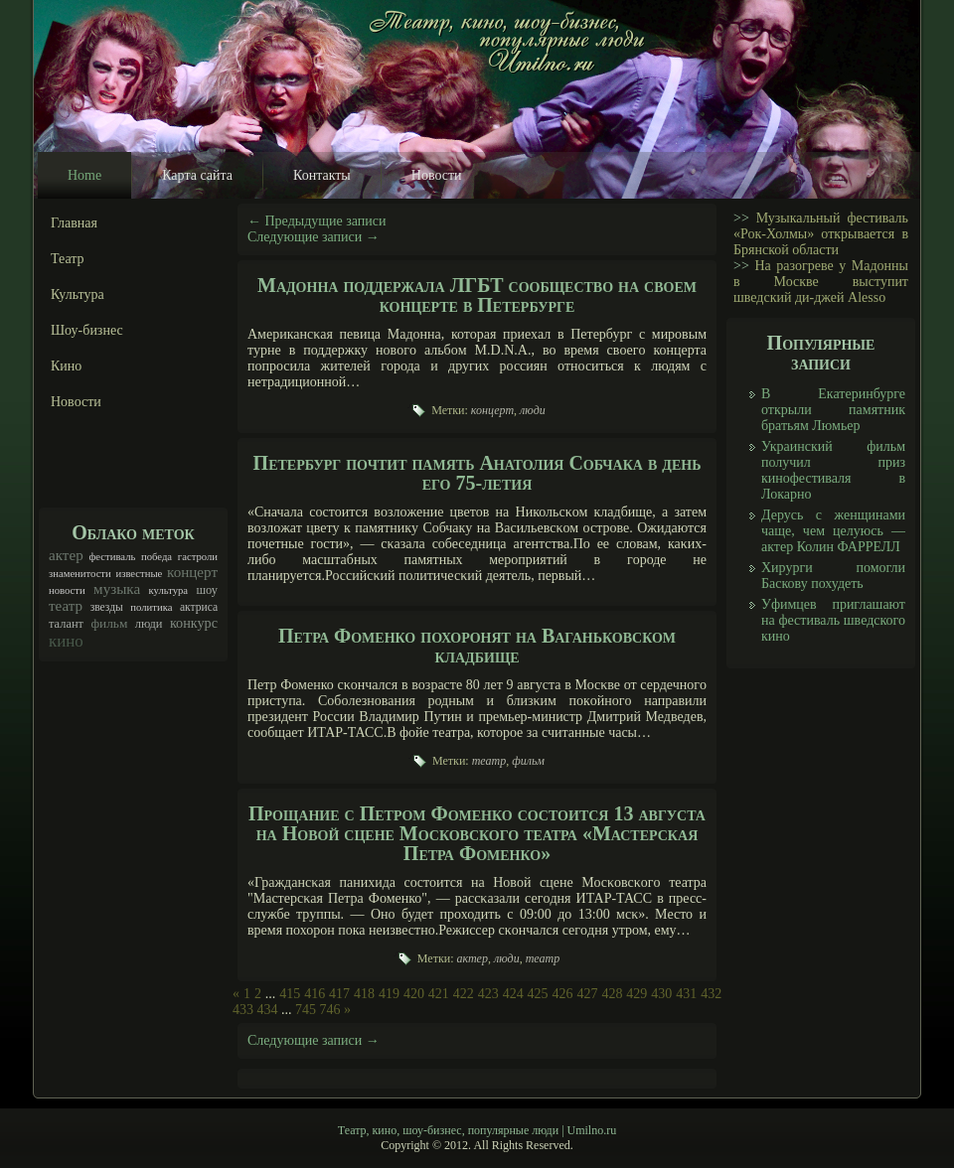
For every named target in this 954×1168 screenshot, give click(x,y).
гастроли (198, 556)
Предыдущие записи (317, 221)
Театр (67, 258)
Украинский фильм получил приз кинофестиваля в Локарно (833, 470)
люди (149, 624)
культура (169, 590)
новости (67, 590)
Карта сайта (197, 175)
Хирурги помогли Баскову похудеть (833, 575)
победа (156, 556)
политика (151, 607)
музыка (116, 589)
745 (305, 1009)
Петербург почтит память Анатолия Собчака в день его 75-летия (477, 473)
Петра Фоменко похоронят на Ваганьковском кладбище (477, 645)
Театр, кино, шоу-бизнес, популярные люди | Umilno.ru (477, 1130)
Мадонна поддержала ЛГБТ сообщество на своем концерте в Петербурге (477, 295)
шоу (207, 590)
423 (488, 993)
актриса (199, 607)
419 (389, 993)
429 (636, 993)
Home (84, 175)
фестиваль (111, 556)
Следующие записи (313, 236)
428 (611, 993)
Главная (74, 223)
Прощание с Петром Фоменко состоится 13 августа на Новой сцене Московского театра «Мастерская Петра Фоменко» (477, 833)
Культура (77, 294)
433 (243, 1009)
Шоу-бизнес (87, 330)
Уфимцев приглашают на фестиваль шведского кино (833, 620)
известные (138, 573)
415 (289, 993)
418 (364, 993)
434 (267, 1009)
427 (586, 993)
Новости (436, 175)
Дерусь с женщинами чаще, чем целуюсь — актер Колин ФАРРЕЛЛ (833, 531)
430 (661, 993)
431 (686, 993)
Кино (66, 366)
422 (463, 993)
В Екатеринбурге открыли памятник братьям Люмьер (833, 409)
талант (66, 624)
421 (438, 993)
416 (314, 993)
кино (66, 641)
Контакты (322, 175)
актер (66, 555)
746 (330, 1009)
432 (711, 993)
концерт (192, 572)
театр (65, 606)
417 (339, 993)
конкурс (194, 623)
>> (741, 218)
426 (563, 993)
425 (538, 993)
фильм (108, 623)
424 (513, 993)
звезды (106, 607)
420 (413, 993)
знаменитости (80, 573)
